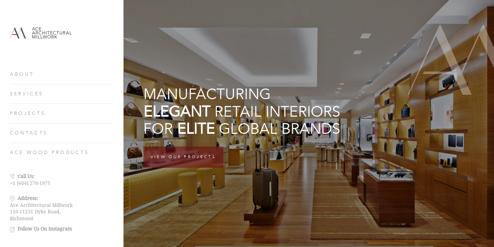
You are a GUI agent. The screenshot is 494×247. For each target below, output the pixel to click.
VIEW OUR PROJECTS (183, 157)
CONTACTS (29, 133)
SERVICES (27, 94)
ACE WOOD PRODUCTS (49, 152)
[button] (480, 123)
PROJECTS (28, 113)
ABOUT (22, 74)
